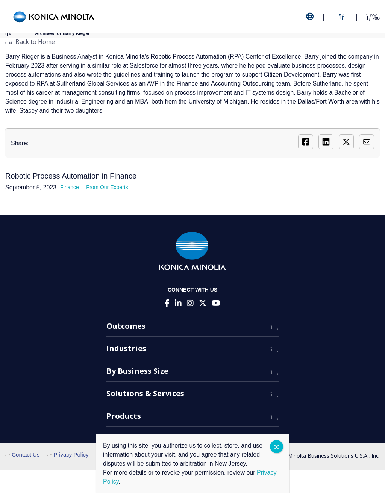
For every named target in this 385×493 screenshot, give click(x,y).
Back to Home (30, 42)
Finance (69, 187)
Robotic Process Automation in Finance (70, 176)
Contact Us (22, 454)
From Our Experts (107, 187)
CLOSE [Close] (276, 446)
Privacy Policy (68, 454)
